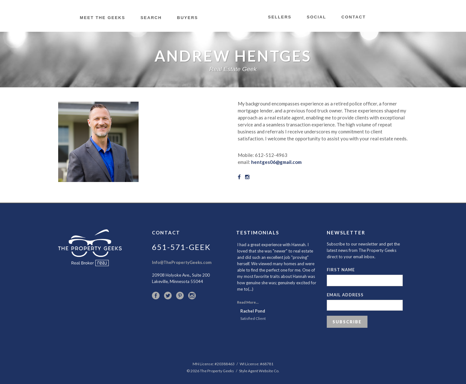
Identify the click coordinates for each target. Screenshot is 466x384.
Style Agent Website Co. (259, 370)
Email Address (345, 294)
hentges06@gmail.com (276, 162)
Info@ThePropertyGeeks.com (181, 262)
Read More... (248, 302)
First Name (341, 269)
